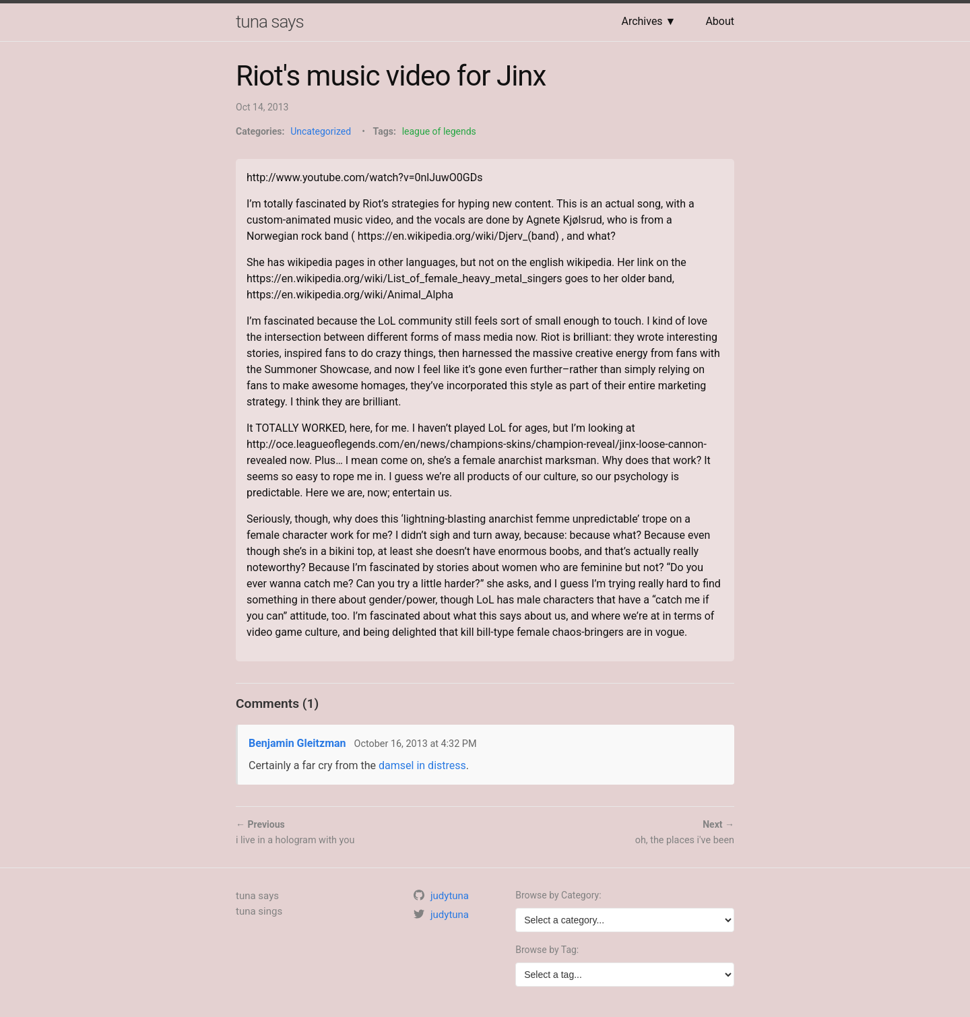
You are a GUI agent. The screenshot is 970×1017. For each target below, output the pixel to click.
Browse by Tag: (547, 949)
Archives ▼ (648, 21)
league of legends (439, 131)
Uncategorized (320, 131)
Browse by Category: (558, 895)
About (719, 21)
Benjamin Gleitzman (297, 743)
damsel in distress (422, 765)
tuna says (270, 21)
